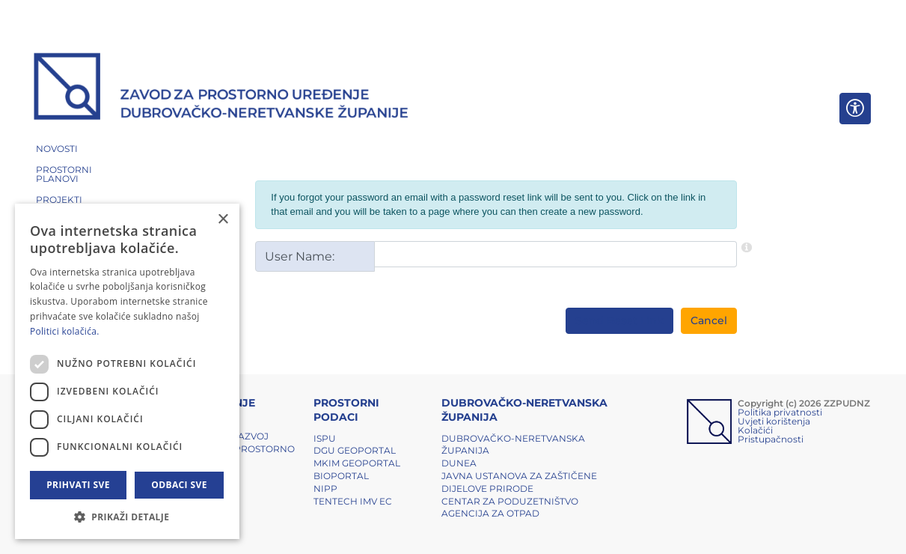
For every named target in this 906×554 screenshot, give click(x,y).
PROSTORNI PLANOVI (64, 174)
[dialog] (127, 371)
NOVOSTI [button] (57, 148)
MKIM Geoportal (356, 463)
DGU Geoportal (354, 450)
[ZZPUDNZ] (221, 88)
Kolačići (755, 430)
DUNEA (459, 463)
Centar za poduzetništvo (509, 501)
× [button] (222, 219)
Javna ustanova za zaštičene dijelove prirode (519, 482)
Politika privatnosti (780, 412)
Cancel (709, 320)
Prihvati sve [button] (78, 484)
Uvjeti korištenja (774, 421)
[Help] (746, 246)
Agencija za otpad (490, 513)
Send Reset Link (619, 320)
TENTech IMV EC (352, 501)
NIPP (325, 488)
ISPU (324, 438)
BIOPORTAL (341, 475)
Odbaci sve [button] (179, 484)
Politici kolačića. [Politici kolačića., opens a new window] (65, 331)
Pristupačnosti (771, 439)
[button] (127, 516)
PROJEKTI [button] (59, 199)
